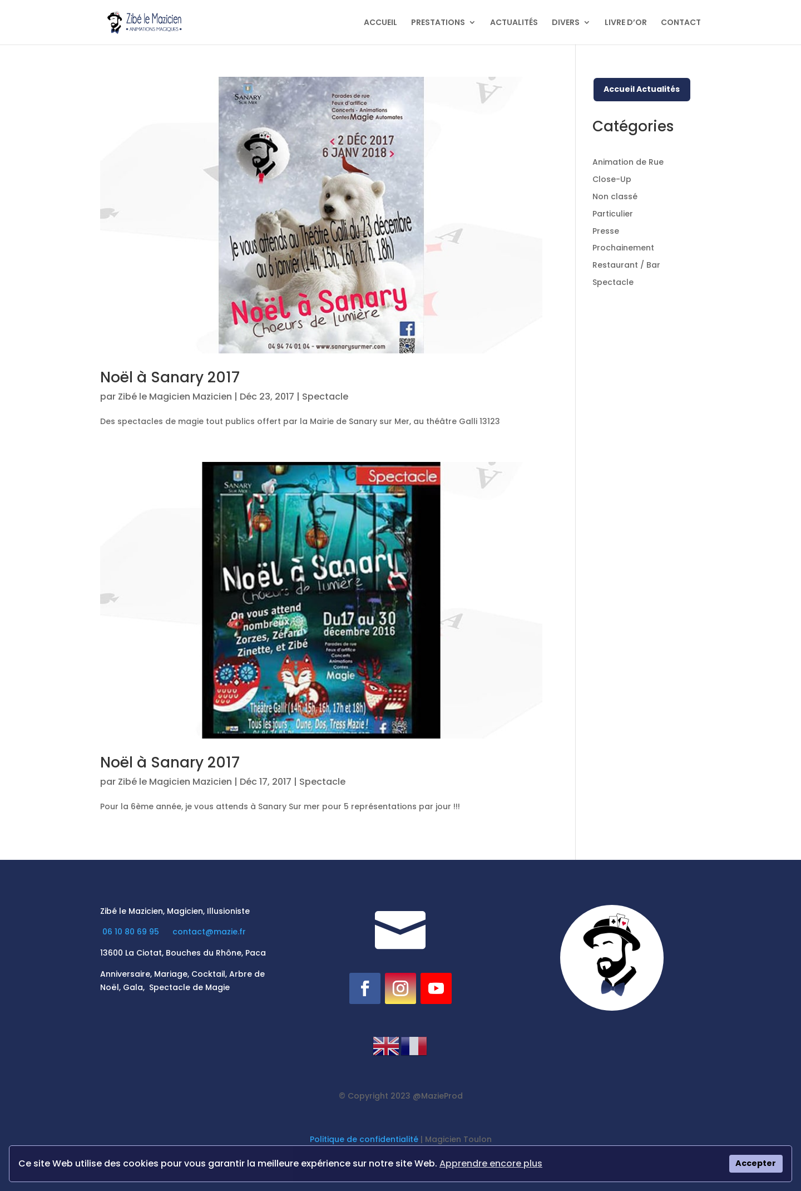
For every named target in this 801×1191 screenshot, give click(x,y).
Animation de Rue (628, 162)
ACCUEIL (380, 23)
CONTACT (681, 23)
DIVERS (566, 23)
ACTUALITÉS (514, 23)
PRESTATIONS (438, 23)
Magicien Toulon (458, 1139)
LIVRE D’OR (626, 23)
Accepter (755, 1163)
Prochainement (623, 247)
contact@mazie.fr (209, 931)
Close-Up (611, 179)
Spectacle (325, 396)
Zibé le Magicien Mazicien (175, 396)
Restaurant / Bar (626, 264)
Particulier (612, 213)
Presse (605, 231)
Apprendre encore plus (490, 1163)
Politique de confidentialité (364, 1139)
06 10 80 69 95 (131, 931)
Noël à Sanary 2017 (170, 377)
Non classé (614, 196)
